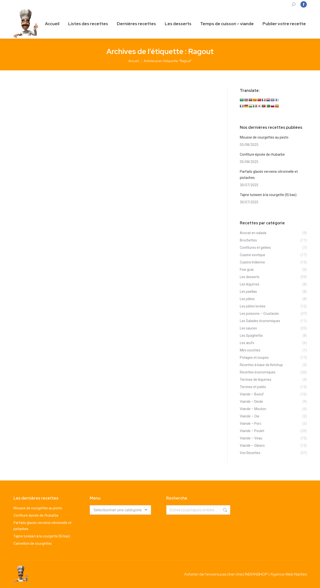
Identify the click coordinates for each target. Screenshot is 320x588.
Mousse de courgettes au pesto (264, 137)
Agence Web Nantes (288, 574)
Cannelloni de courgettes (32, 543)
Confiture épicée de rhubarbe (262, 154)
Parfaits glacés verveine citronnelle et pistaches (269, 175)
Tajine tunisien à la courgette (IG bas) (268, 195)
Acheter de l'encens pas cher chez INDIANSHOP (226, 574)
